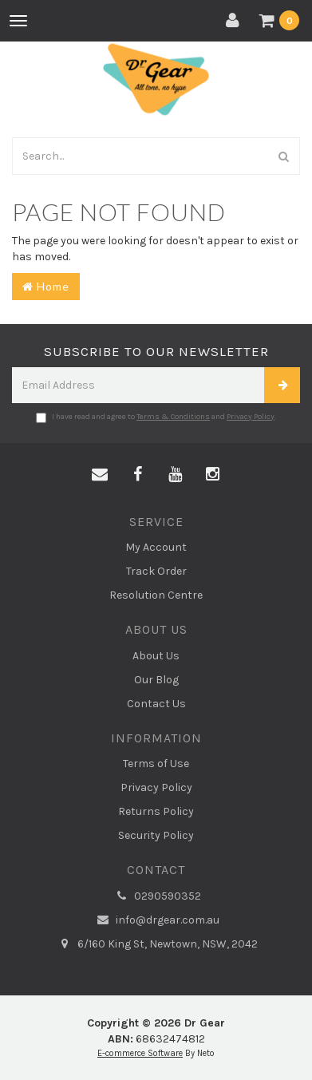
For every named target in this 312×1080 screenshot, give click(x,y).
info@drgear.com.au (156, 920)
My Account (156, 547)
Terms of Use (156, 763)
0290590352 (156, 896)
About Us (156, 656)
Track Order (156, 571)
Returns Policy (156, 811)
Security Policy (156, 835)
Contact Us (156, 703)
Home (45, 286)
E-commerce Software (140, 1053)
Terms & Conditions (173, 416)
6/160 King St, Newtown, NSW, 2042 (156, 944)
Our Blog (156, 679)
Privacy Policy (250, 416)
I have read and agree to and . (156, 417)
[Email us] (100, 475)
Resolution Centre (156, 595)
